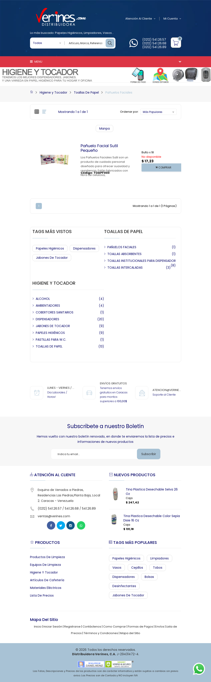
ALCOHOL (43, 299)
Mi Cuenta (172, 18)
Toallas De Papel (86, 92)
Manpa (104, 128)
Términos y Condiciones (101, 633)
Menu (36, 62)
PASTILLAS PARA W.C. (51, 339)
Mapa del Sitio (130, 633)
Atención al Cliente (140, 18)
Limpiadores (92, 33)
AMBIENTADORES (48, 305)
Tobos (157, 567)
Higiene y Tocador (53, 92)
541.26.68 (72, 508)
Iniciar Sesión (52, 626)
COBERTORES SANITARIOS (54, 312)
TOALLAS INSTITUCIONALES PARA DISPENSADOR (141, 261)
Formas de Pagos (140, 626)
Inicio (37, 626)
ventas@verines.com (54, 516)
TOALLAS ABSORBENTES (124, 254)
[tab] (37, 111)
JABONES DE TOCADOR (53, 326)
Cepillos (137, 567)
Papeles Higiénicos (68, 33)
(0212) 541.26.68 (154, 43)
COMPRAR (163, 167)
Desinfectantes (124, 586)
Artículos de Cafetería (47, 580)
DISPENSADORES (47, 319)
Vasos (107, 33)
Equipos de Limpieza (45, 565)
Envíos (159, 626)
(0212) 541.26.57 (154, 39)
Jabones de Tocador (52, 257)
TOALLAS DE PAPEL (49, 346)
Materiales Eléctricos (45, 588)
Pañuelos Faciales (118, 92)
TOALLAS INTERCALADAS (125, 267)
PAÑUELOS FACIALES (121, 247)
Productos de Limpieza (47, 557)
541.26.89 (89, 508)
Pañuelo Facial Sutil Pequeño (99, 148)
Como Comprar (114, 626)
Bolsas (149, 577)
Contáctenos (92, 626)
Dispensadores (84, 248)
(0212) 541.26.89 (154, 47)
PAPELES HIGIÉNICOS (50, 333)
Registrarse (72, 626)
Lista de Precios (42, 595)
